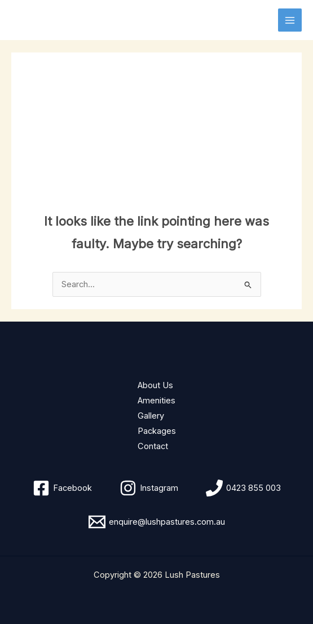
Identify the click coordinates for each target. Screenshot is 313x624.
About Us (155, 385)
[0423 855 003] (243, 488)
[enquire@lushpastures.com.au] (156, 522)
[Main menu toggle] (290, 20)
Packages (157, 431)
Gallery (151, 416)
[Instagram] (149, 488)
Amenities (156, 401)
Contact (153, 446)
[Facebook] (62, 488)
